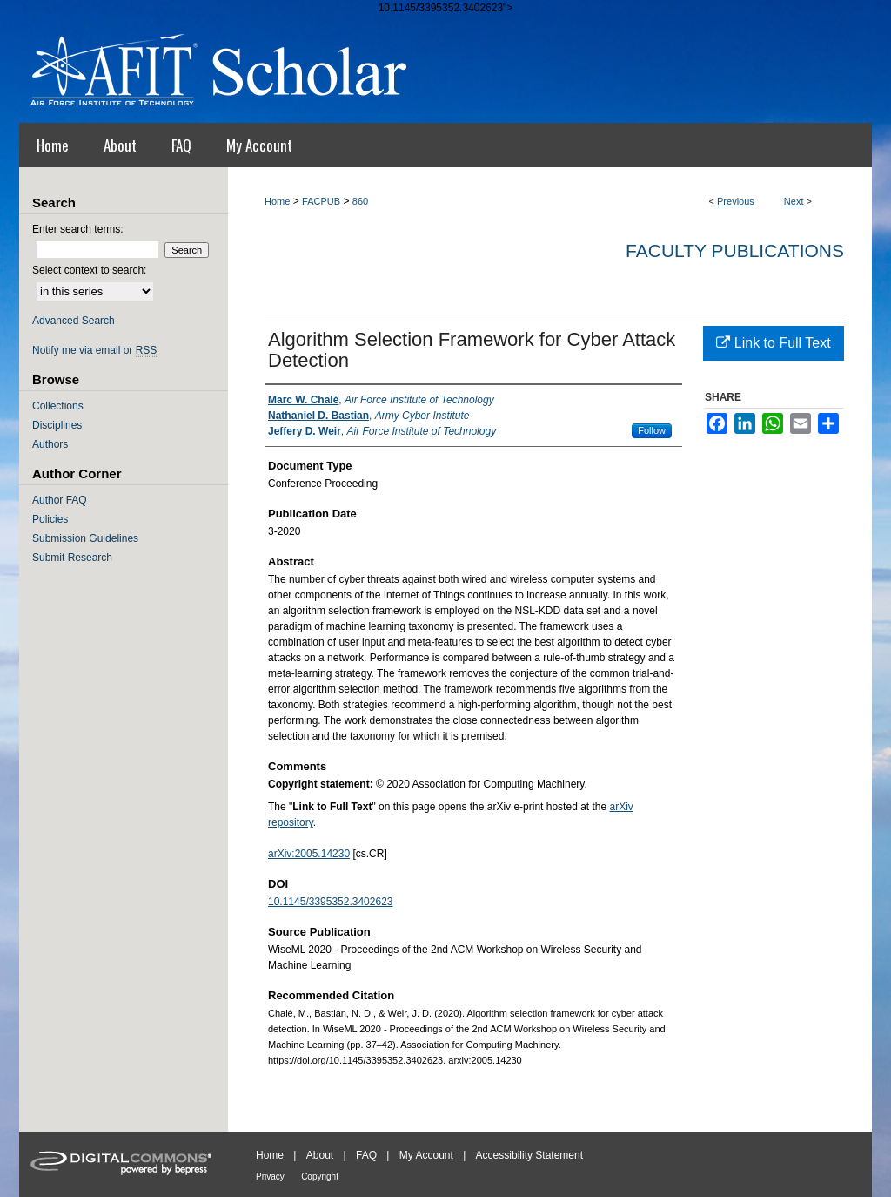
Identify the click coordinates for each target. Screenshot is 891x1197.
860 (360, 201)
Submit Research (72, 557)
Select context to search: (89, 270)
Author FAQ (59, 500)
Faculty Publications (735, 250)
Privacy (270, 1176)
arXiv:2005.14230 (309, 854)
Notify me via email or (94, 350)
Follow (652, 430)
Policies (50, 519)
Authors (50, 444)
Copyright (319, 1176)
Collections (58, 406)
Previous (735, 201)
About (319, 1155)
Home (277, 201)
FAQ (366, 1155)
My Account (426, 1155)
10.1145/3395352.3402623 (330, 902)
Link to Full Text (773, 342)
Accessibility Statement (529, 1155)
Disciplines (57, 425)
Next (794, 201)
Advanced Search (73, 320)
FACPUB (321, 201)
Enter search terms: (78, 229)
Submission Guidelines (85, 538)
